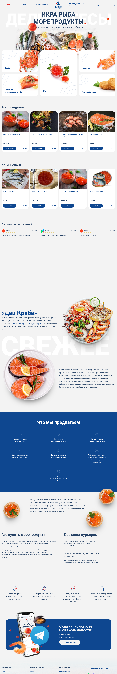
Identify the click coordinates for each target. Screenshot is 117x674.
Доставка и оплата (41, 5)
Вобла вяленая (8, 191)
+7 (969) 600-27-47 (98, 668)
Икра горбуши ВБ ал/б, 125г (99, 191)
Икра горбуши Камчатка (11, 134)
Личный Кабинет (65, 671)
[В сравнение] (26, 148)
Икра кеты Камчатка (39, 191)
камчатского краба (19, 324)
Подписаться (70, 642)
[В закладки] (24, 148)
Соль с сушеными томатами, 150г (44, 134)
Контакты (33, 671)
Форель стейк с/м (96, 134)
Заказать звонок (73, 6)
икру (41, 324)
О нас (24, 5)
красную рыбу (33, 324)
